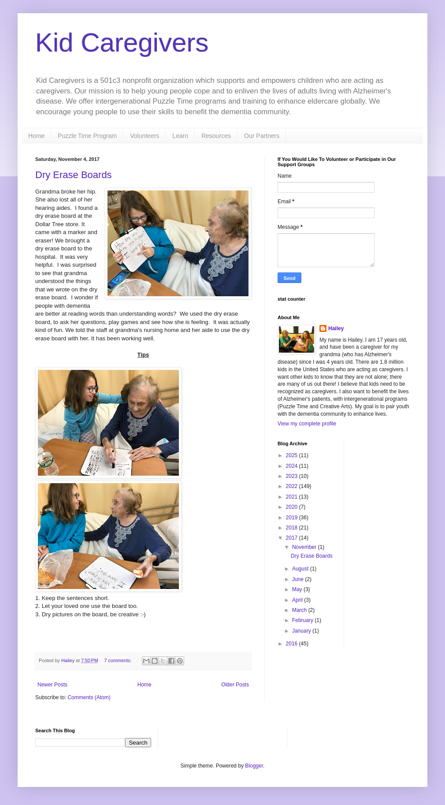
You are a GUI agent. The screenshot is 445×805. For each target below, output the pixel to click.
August (301, 569)
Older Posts (235, 685)
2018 (292, 528)
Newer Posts (52, 685)
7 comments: (118, 660)
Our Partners (261, 135)
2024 (292, 466)
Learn (180, 135)
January (302, 631)
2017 (292, 538)
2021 (292, 497)
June (298, 579)
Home (36, 135)
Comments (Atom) (88, 697)
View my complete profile (307, 424)
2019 (292, 517)
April (298, 600)
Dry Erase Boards (73, 174)
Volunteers (144, 135)
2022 (292, 486)
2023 (292, 476)
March (300, 610)
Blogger (254, 766)
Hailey (336, 328)
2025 (292, 455)
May (298, 589)
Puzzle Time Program (87, 135)
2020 (292, 507)
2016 (292, 644)
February (303, 620)
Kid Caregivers (122, 42)
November (305, 547)
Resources (216, 135)
